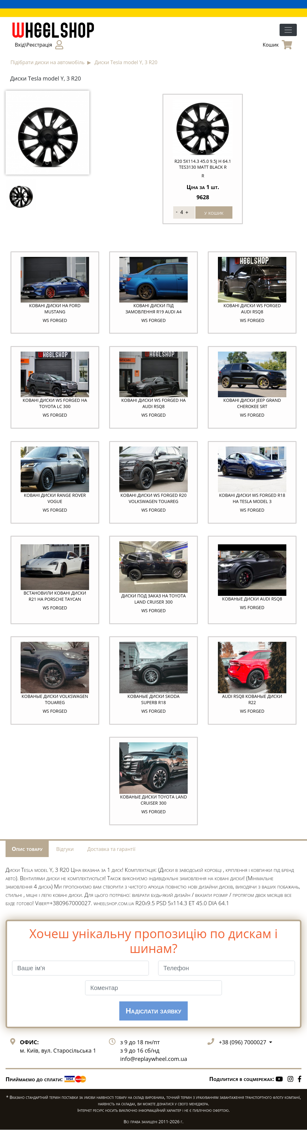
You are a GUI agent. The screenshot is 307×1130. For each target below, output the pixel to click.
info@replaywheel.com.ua (153, 1059)
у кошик (213, 212)
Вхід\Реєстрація (39, 44)
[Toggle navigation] (288, 30)
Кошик (277, 44)
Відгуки (65, 849)
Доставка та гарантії (111, 849)
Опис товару (27, 849)
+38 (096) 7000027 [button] (243, 1042)
